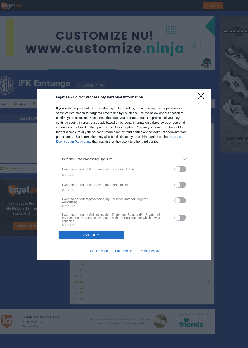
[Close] (202, 97)
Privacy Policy (149, 251)
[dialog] (124, 174)
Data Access (123, 251)
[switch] (180, 169)
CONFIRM (91, 234)
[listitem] (124, 159)
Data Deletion (98, 251)
